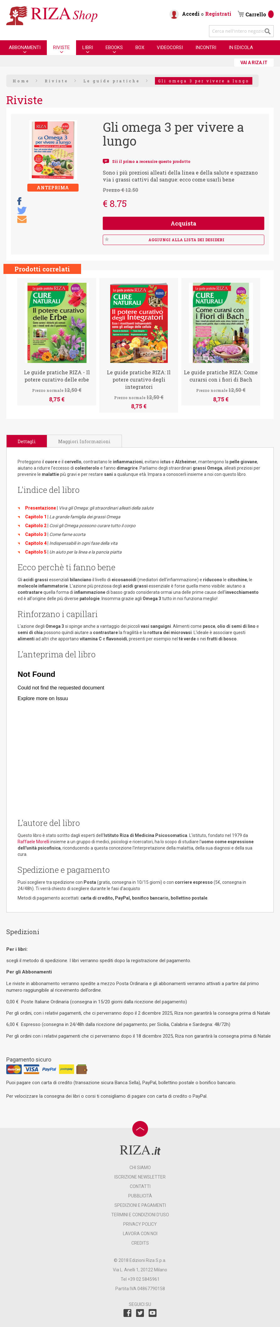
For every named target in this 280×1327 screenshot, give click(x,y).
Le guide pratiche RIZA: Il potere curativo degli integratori (139, 379)
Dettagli (27, 441)
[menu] (131, 47)
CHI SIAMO (140, 1167)
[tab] (26, 441)
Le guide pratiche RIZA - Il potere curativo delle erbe (57, 376)
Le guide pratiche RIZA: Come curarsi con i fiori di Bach (221, 376)
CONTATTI (140, 1186)
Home (21, 80)
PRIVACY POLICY (140, 1224)
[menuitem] (25, 47)
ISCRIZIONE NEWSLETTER (140, 1176)
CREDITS (140, 1243)
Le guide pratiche (111, 80)
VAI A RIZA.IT (253, 62)
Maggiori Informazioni (84, 441)
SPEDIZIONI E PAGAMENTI (140, 1205)
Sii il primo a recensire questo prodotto (151, 161)
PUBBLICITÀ (140, 1195)
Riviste (56, 80)
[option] (56, 341)
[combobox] (241, 31)
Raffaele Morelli (33, 841)
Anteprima (53, 188)
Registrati (218, 13)
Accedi (191, 13)
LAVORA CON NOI (140, 1233)
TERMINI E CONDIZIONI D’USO (140, 1214)
